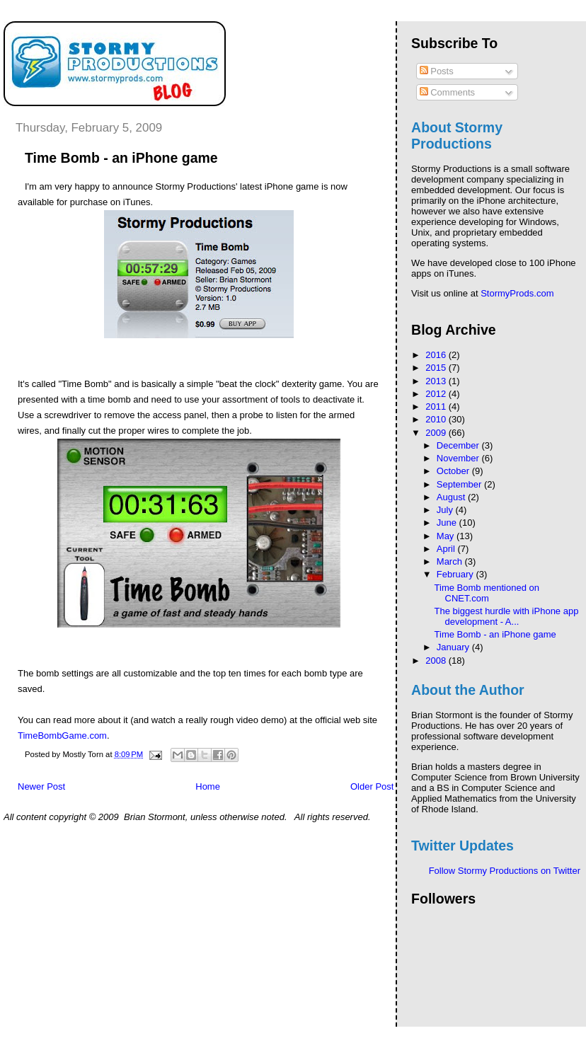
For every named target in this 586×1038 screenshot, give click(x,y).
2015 (437, 367)
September (460, 484)
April (447, 548)
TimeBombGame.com (62, 735)
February (456, 574)
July (446, 509)
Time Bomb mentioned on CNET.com (487, 593)
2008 (437, 660)
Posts (437, 71)
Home (207, 786)
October (454, 471)
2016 (437, 355)
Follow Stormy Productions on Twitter (504, 870)
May (446, 536)
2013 (437, 381)
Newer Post (41, 786)
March (451, 561)
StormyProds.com (517, 293)
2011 (437, 406)
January (454, 647)
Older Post (371, 786)
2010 (437, 419)
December (459, 445)
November (459, 458)
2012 (437, 393)
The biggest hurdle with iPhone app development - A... (507, 616)
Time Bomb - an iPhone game (495, 634)
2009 (437, 432)
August (452, 497)
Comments (447, 92)
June (448, 522)
